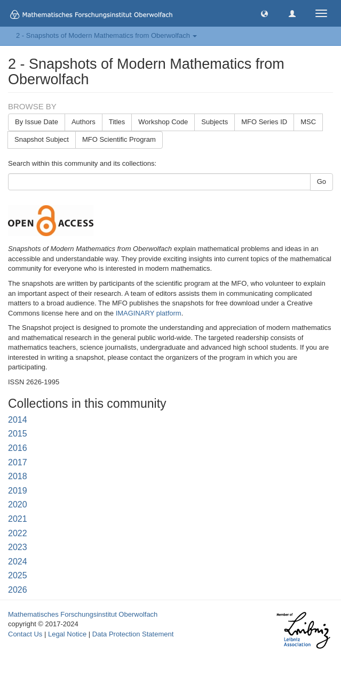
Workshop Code (163, 122)
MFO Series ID (264, 122)
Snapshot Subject (41, 139)
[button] (264, 13)
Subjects (214, 122)
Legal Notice (67, 634)
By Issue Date (36, 122)
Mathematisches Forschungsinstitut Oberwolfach (82, 614)
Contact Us (25, 634)
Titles (117, 122)
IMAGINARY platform (148, 313)
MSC (308, 122)
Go (321, 181)
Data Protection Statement (132, 634)
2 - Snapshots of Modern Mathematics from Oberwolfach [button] (106, 35)
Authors (84, 122)
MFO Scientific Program (119, 139)
